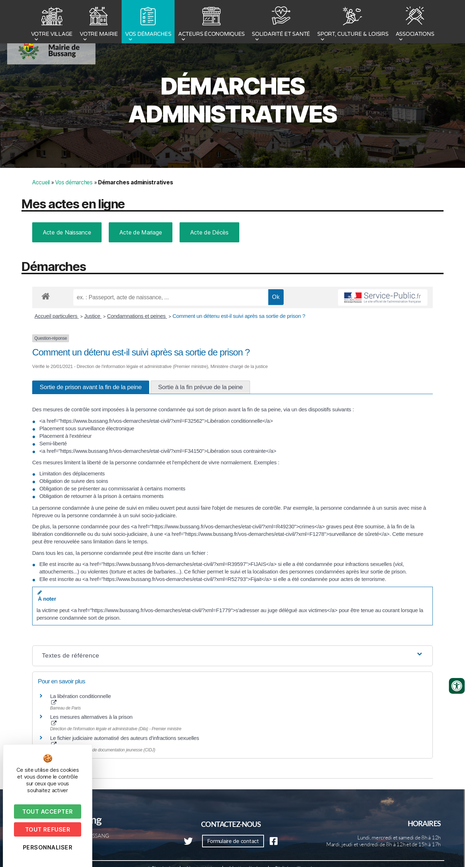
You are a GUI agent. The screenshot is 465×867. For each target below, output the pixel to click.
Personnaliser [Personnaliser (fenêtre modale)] (48, 847)
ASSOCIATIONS (415, 22)
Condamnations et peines (137, 316)
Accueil (41, 182)
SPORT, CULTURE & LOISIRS (352, 22)
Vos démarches (74, 182)
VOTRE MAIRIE (99, 22)
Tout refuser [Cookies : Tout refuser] (47, 829)
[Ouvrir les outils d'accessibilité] (457, 686)
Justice (93, 316)
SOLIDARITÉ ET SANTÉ (281, 22)
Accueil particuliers (57, 316)
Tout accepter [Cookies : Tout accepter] (47, 811)
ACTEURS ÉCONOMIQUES (211, 22)
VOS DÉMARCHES (148, 22)
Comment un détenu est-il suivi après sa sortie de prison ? (238, 316)
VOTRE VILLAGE (52, 22)
